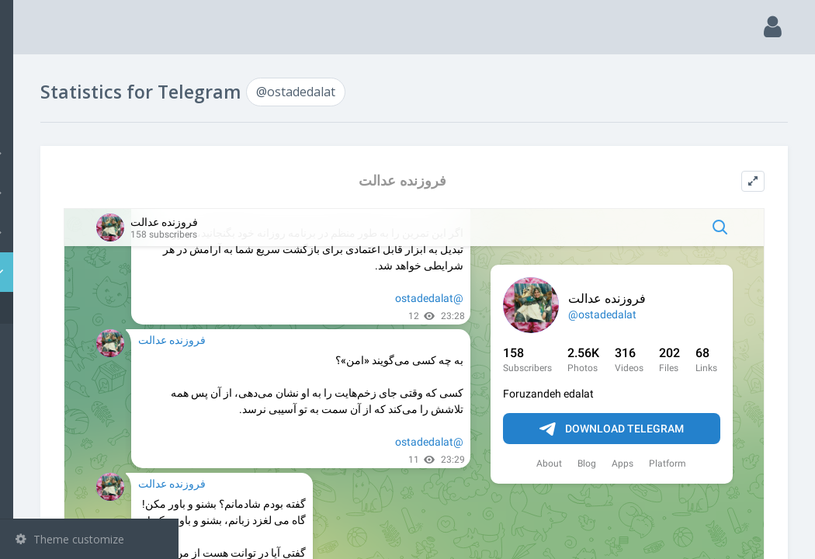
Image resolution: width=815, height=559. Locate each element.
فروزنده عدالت (485, 180)
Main (37, 74)
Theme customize (70, 539)
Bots (91, 232)
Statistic (94, 272)
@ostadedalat (74, 307)
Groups (91, 192)
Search (40, 113)
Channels (91, 153)
